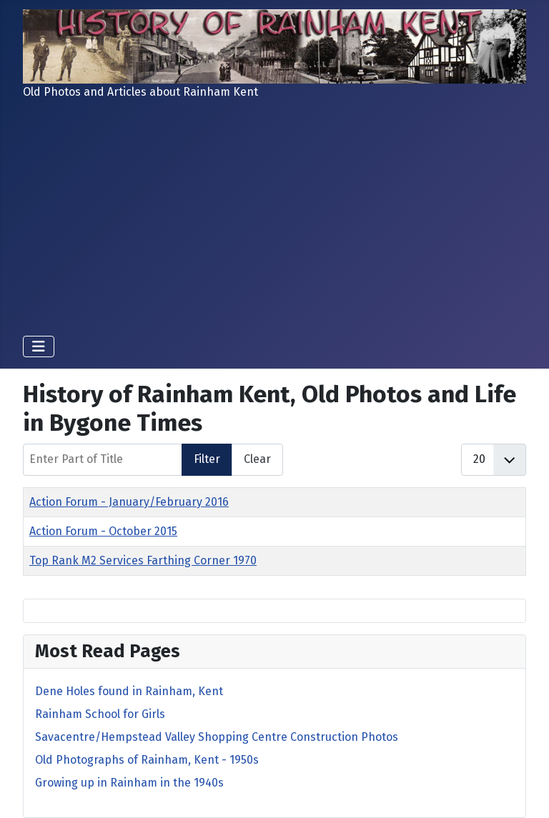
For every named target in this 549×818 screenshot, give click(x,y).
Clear (257, 459)
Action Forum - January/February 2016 (129, 502)
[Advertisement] (274, 217)
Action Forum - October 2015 (103, 531)
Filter (207, 459)
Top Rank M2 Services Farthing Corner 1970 (143, 560)
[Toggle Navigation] (38, 346)
